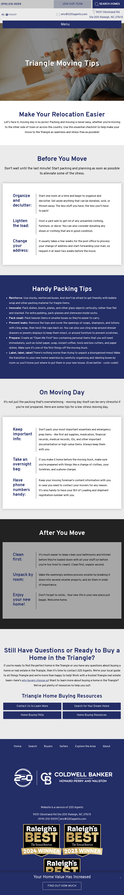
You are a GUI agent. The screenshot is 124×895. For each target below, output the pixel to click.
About (106, 747)
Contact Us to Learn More (32, 706)
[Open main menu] (62, 24)
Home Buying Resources (92, 715)
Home (17, 747)
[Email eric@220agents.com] (71, 14)
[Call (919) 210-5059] (11, 4)
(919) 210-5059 (48, 819)
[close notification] (120, 875)
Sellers (64, 747)
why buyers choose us (35, 681)
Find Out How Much (62, 886)
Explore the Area (85, 747)
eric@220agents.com (73, 819)
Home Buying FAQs (32, 715)
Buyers (48, 747)
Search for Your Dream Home (92, 706)
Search (32, 747)
